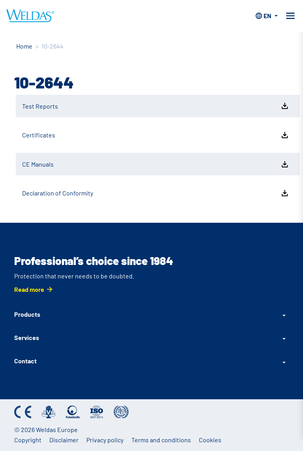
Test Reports (156, 106)
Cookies (210, 439)
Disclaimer (64, 439)
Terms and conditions (161, 439)
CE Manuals (156, 164)
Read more (29, 289)
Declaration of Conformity (156, 193)
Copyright (27, 439)
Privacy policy (104, 439)
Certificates (156, 135)
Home (24, 46)
